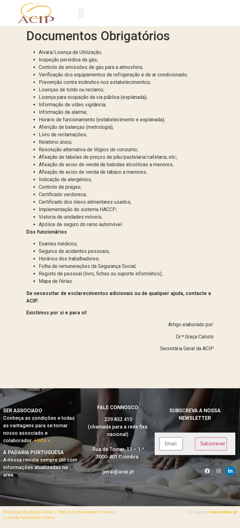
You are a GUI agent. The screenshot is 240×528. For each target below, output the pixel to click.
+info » (42, 440)
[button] (81, 13)
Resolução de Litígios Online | (30, 512)
